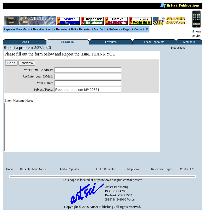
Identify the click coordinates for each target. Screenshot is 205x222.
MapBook (100, 29)
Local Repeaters (154, 41)
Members (189, 41)
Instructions (178, 47)
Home (10, 178)
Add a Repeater (58, 29)
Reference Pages (120, 29)
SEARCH (24, 41)
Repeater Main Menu (17, 29)
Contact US (141, 29)
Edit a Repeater (81, 29)
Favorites (39, 29)
